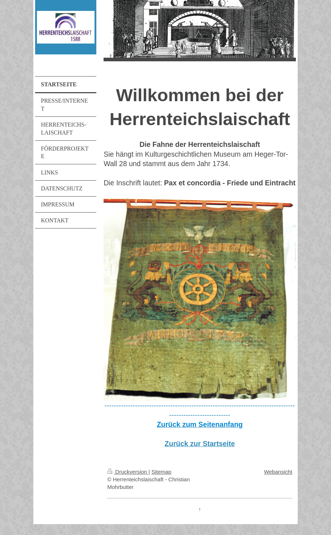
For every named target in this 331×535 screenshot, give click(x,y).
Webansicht (278, 472)
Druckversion (127, 472)
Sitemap (161, 472)
